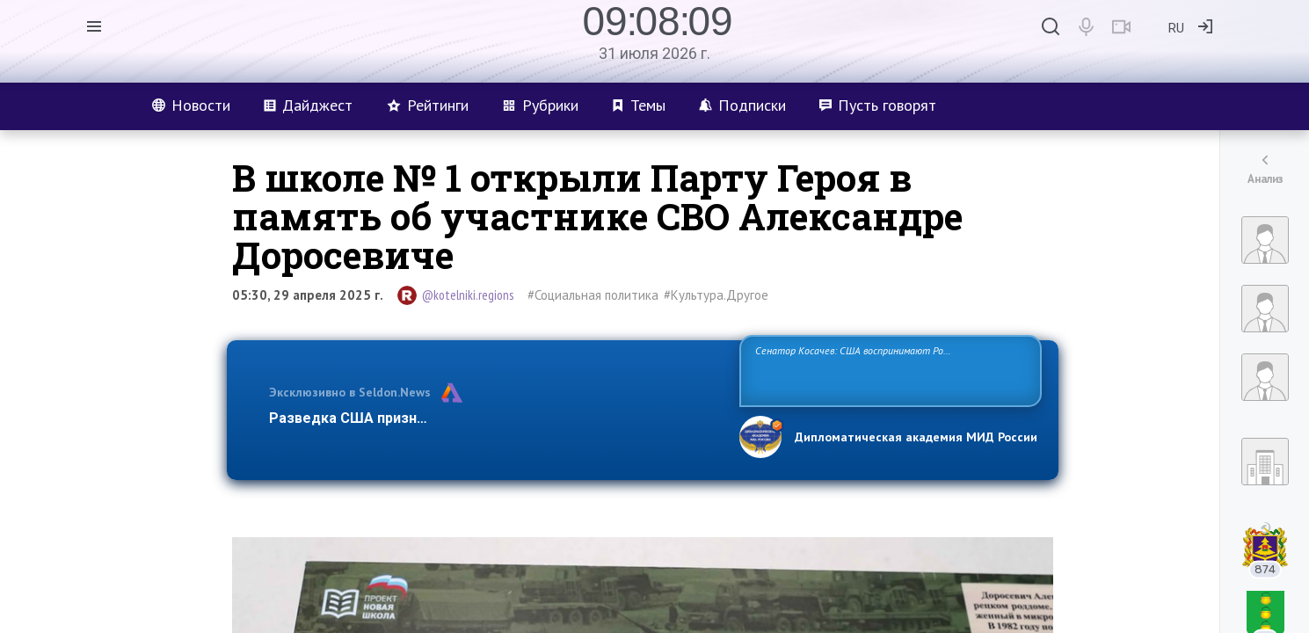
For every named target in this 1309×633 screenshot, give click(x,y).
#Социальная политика (592, 295)
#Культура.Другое (716, 295)
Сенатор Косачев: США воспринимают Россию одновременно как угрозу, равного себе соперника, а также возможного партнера (888, 370)
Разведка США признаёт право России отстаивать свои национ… (495, 418)
